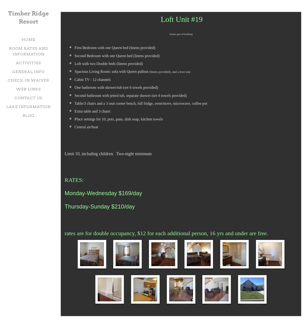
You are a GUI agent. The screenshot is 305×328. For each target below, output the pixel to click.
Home (29, 39)
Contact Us (28, 98)
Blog (28, 115)
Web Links (28, 89)
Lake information (28, 106)
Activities (28, 63)
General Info (28, 72)
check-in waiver (28, 80)
